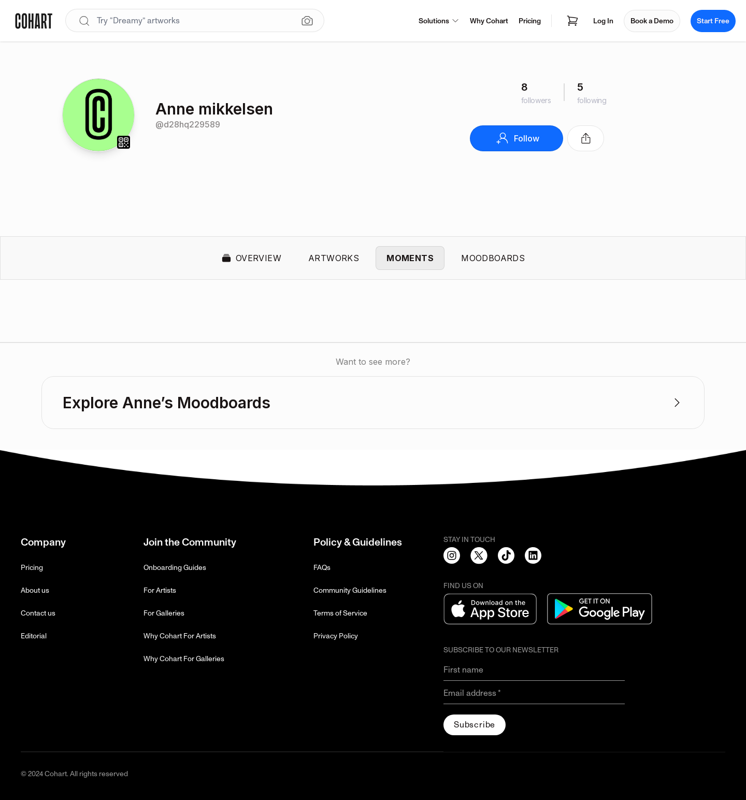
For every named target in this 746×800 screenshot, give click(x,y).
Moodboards (493, 258)
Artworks (333, 258)
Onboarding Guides (175, 568)
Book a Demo (651, 21)
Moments (410, 258)
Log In (603, 21)
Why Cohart (489, 21)
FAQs (322, 568)
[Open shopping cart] (572, 20)
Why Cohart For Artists (180, 636)
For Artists (160, 590)
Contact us (38, 613)
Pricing (530, 21)
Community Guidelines (349, 590)
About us (35, 590)
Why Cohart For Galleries (184, 659)
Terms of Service (340, 613)
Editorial (34, 636)
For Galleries (164, 613)
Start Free (713, 21)
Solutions (439, 21)
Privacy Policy (335, 636)
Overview (251, 258)
